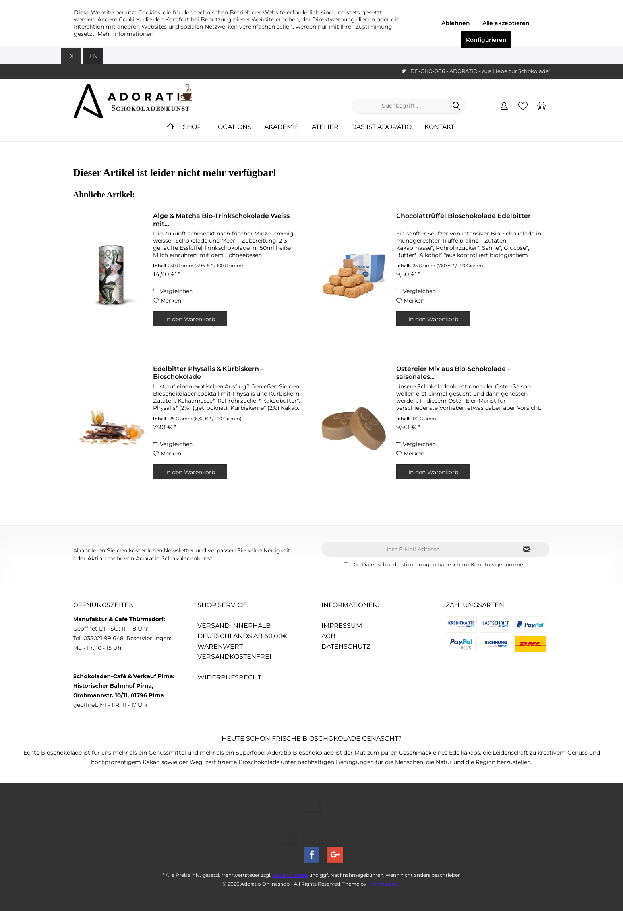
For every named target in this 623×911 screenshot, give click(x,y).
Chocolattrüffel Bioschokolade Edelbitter (463, 216)
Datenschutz (345, 646)
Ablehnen (455, 23)
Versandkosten (290, 875)
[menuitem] (541, 106)
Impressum (341, 625)
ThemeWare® (384, 884)
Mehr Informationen (125, 33)
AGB (328, 636)
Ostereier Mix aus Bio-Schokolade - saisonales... (453, 372)
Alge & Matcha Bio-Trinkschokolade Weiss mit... (221, 220)
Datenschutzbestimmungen (399, 564)
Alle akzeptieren (506, 23)
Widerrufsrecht (229, 677)
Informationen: (350, 605)
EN (93, 56)
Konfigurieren (486, 39)
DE (71, 56)
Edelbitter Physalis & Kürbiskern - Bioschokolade (208, 372)
